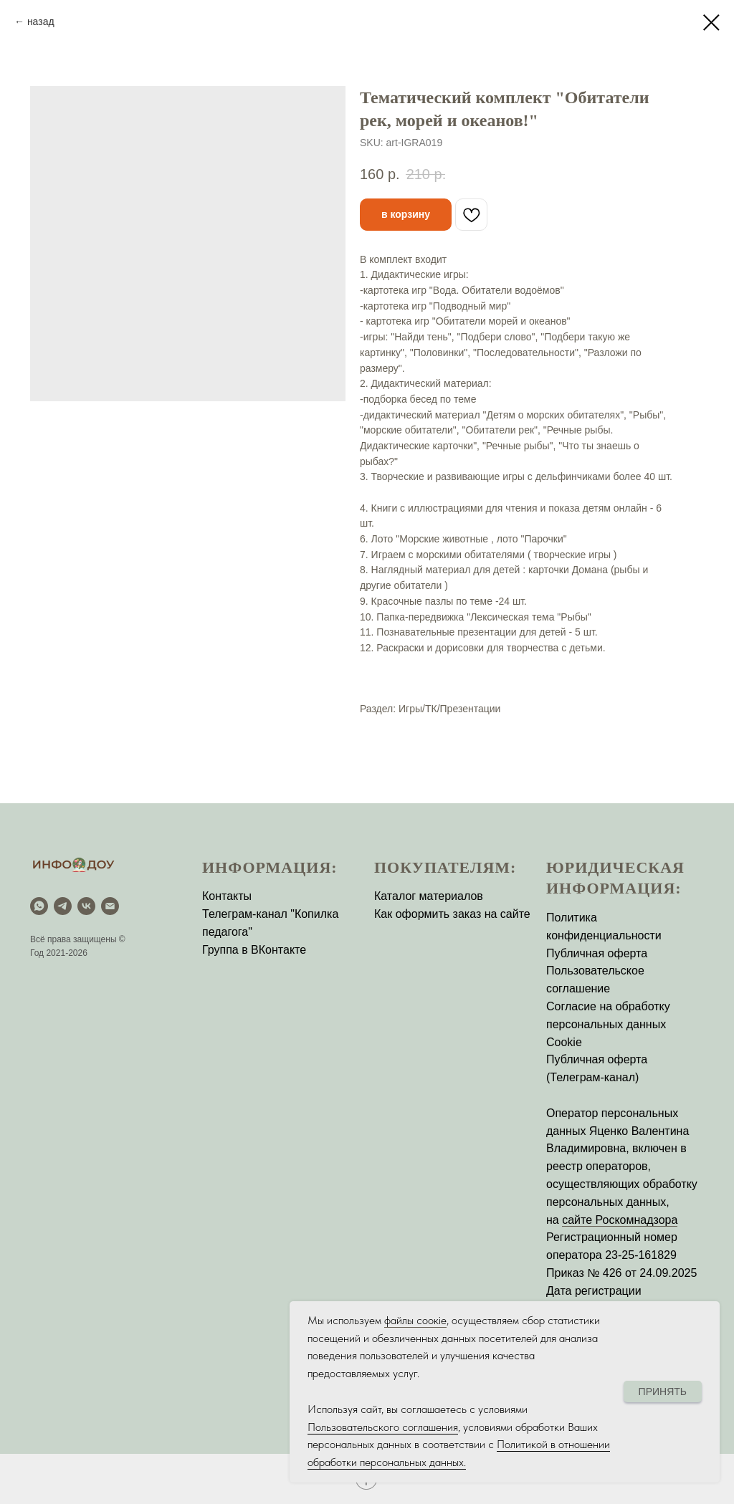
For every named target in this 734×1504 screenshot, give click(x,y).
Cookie (564, 1042)
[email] (110, 906)
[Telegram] (63, 906)
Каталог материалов (428, 896)
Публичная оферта (596, 953)
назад (40, 21)
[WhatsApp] (39, 906)
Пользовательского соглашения (383, 1427)
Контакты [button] (227, 896)
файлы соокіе (415, 1320)
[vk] (86, 906)
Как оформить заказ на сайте (452, 914)
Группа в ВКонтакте (254, 950)
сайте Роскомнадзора (619, 1220)
